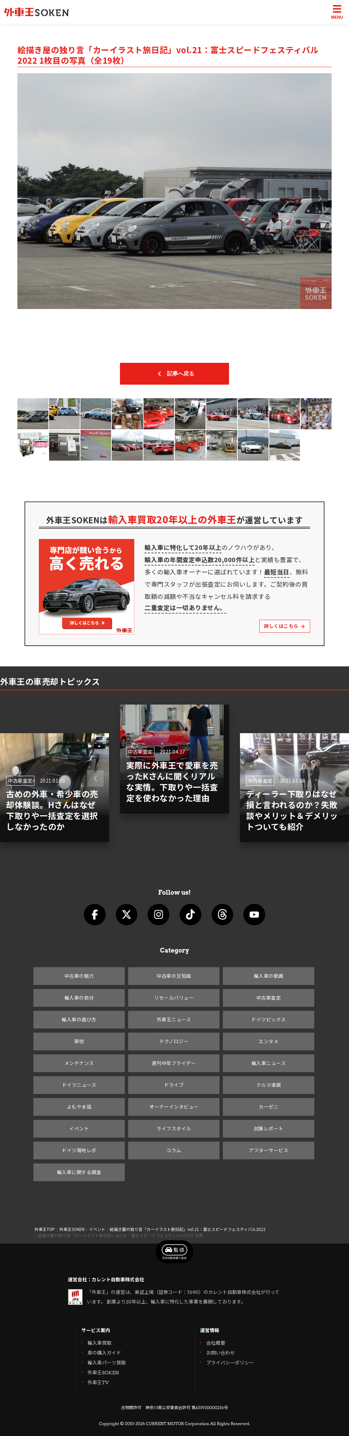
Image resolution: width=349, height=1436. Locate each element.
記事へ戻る (174, 374)
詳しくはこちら (285, 626)
